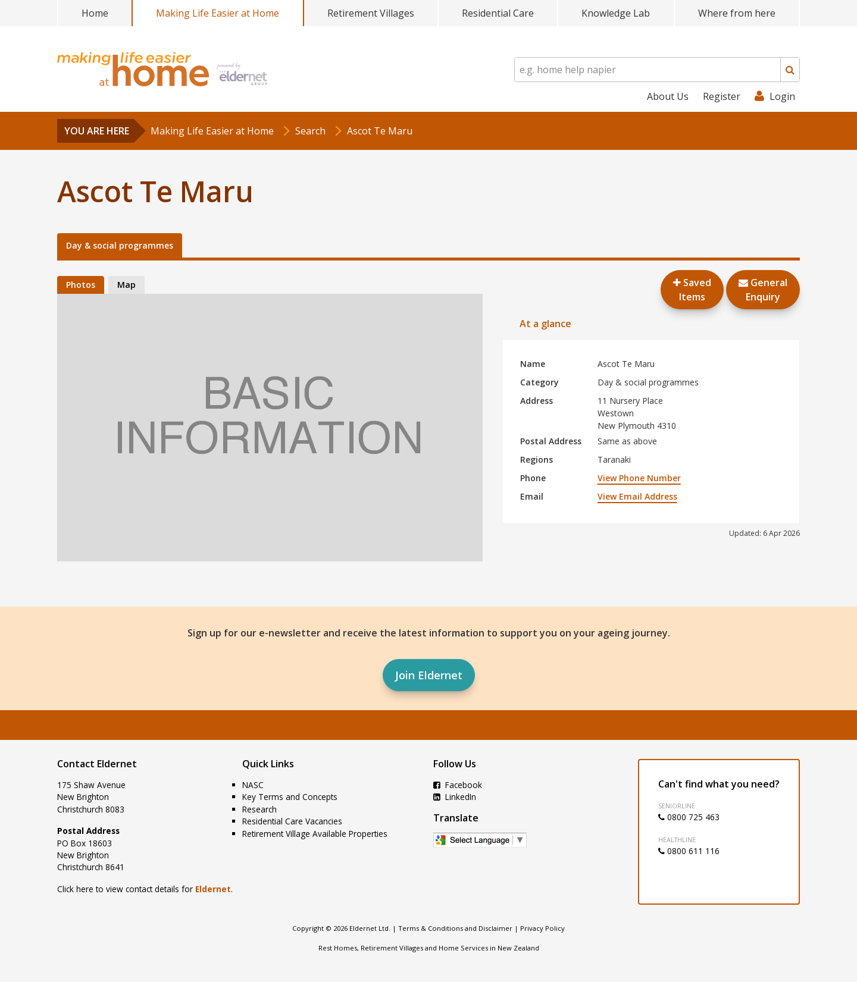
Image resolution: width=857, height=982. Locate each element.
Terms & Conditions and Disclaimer (455, 928)
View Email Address (637, 496)
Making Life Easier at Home (217, 13)
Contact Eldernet (97, 763)
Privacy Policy (542, 928)
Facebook (457, 784)
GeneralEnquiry (763, 289)
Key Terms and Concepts (289, 796)
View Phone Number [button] (639, 478)
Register (721, 96)
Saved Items (692, 289)
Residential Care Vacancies (292, 821)
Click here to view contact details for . (145, 889)
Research (259, 809)
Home (95, 13)
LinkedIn (454, 796)
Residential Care (498, 13)
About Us (668, 96)
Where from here (736, 13)
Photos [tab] (80, 284)
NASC (253, 784)
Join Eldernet (428, 675)
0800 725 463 (689, 817)
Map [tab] (126, 284)
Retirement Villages (370, 13)
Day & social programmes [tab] (119, 245)
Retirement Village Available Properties (314, 833)
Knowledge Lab (615, 13)
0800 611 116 (689, 850)
